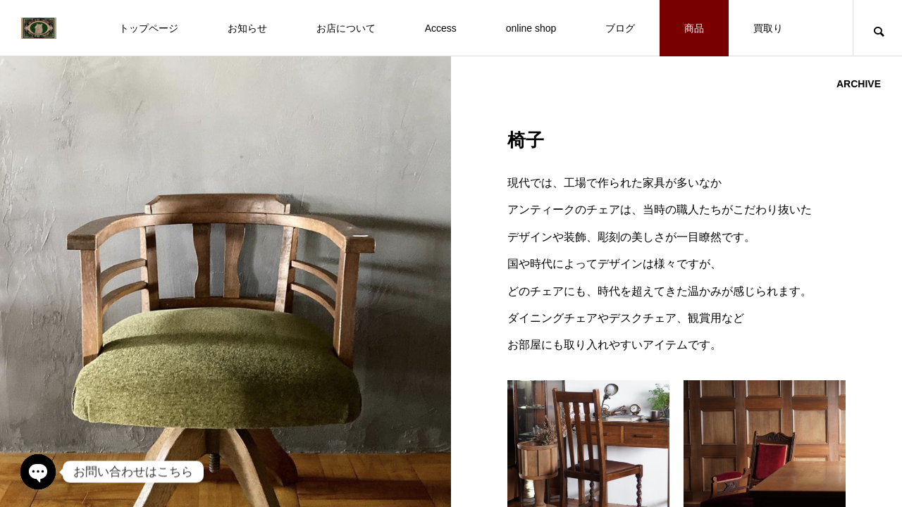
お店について (346, 28)
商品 (694, 28)
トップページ (148, 28)
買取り (768, 28)
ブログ (620, 28)
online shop (531, 28)
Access (441, 28)
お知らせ (247, 28)
